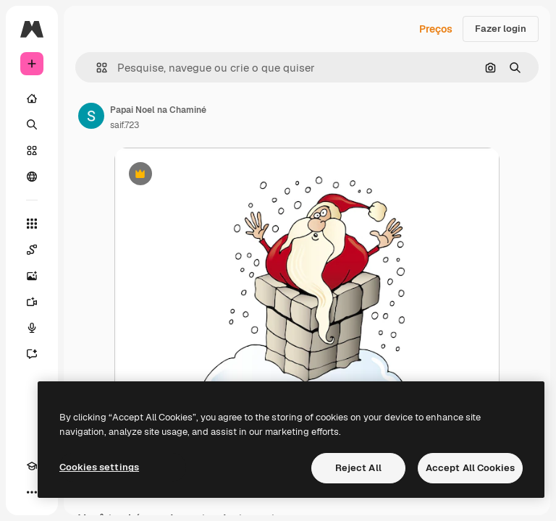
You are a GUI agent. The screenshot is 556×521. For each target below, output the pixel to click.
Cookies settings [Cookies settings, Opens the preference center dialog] (99, 467)
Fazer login (500, 28)
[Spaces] (31, 249)
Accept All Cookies (470, 468)
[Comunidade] (31, 176)
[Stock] (31, 150)
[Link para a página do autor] (91, 116)
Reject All (358, 468)
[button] (96, 67)
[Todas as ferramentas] (31, 223)
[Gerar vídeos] (31, 301)
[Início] (31, 98)
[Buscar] (31, 124)
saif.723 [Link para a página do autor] (124, 125)
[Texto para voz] (31, 327)
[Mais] (31, 492)
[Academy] (31, 466)
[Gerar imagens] (31, 275)
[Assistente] (31, 353)
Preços (435, 28)
